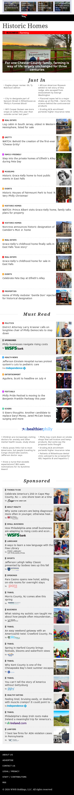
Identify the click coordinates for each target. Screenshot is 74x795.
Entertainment (13, 374)
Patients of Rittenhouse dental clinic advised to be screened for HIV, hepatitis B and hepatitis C (54, 456)
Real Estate (10, 120)
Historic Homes (13, 205)
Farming (24, 32)
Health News (11, 357)
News (24, 16)
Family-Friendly (13, 154)
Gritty (8, 137)
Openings (12, 575)
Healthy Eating (15, 695)
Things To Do (14, 489)
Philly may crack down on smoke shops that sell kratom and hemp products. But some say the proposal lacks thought (55, 440)
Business (12, 32)
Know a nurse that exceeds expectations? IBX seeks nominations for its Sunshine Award (15, 465)
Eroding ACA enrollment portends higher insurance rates (54, 110)
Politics (9, 323)
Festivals (10, 391)
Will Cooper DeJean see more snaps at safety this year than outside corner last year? (19, 112)
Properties (10, 291)
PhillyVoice (7, 17)
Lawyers (11, 729)
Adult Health (14, 507)
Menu (69, 17)
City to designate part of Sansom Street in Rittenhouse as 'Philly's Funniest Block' (20, 101)
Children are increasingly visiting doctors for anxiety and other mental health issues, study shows (18, 439)
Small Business (15, 524)
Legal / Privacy (10, 771)
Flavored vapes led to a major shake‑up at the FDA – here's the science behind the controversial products (54, 102)
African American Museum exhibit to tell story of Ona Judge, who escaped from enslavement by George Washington (52, 90)
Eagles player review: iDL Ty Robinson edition (18, 86)
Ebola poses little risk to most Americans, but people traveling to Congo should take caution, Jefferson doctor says (18, 451)
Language (12, 541)
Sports (11, 558)
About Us (7, 754)
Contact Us (8, 765)
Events (8, 188)
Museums (9, 171)
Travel (10, 592)
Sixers (8, 408)
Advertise (7, 760)
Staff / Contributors (14, 776)
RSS (4, 782)
